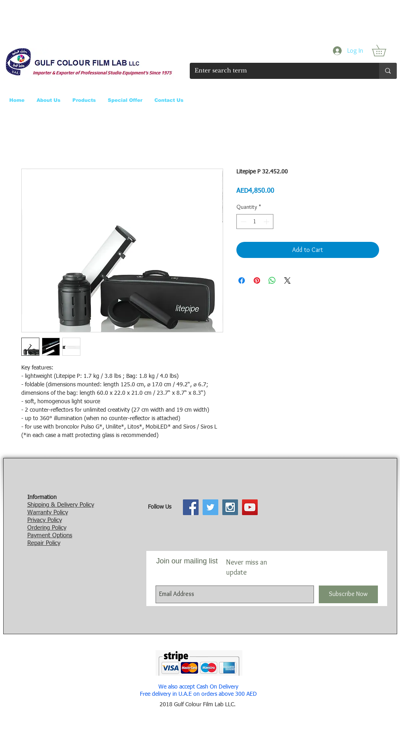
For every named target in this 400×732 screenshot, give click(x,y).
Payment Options (49, 535)
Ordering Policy (46, 528)
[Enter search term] (278, 71)
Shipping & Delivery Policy (60, 505)
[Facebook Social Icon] (191, 507)
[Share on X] (287, 280)
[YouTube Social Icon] (250, 507)
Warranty (39, 512)
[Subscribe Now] (348, 594)
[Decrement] (243, 221)
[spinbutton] (255, 221)
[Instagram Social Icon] (230, 507)
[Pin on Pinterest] (257, 280)
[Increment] (267, 221)
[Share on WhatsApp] (272, 280)
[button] (384, 50)
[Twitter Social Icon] (210, 507)
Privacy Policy (44, 520)
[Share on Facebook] (241, 280)
